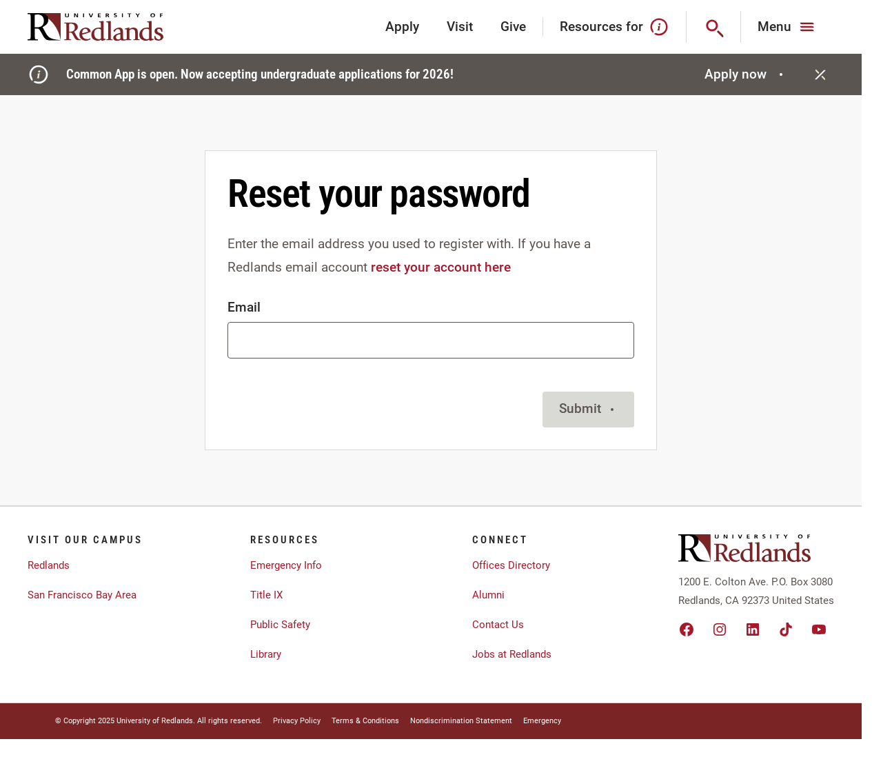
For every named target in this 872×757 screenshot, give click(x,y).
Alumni (488, 595)
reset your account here (441, 267)
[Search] (714, 27)
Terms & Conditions (365, 720)
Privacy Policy (297, 720)
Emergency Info (286, 565)
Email (244, 307)
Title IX (266, 595)
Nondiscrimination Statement (461, 720)
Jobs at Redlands (511, 654)
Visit (460, 26)
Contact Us (498, 624)
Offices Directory (511, 565)
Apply (402, 26)
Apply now (745, 74)
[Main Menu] (787, 27)
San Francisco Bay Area (82, 595)
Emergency (542, 720)
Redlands (49, 565)
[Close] (820, 74)
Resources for (614, 27)
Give (513, 26)
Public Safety (280, 624)
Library (265, 654)
